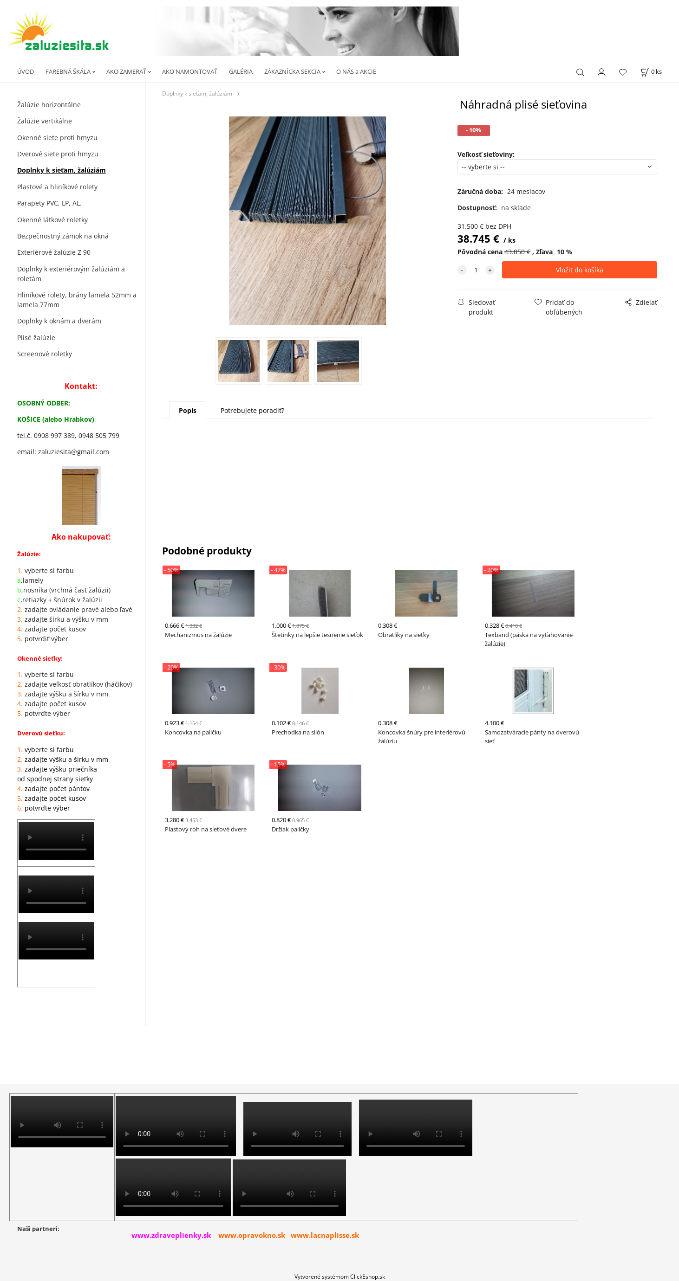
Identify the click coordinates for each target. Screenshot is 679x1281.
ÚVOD (25, 71)
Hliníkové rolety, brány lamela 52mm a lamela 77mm (77, 299)
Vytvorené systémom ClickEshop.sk (339, 1276)
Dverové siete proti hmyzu (57, 153)
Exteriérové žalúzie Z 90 (54, 252)
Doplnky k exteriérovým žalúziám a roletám (71, 273)
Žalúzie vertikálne (44, 120)
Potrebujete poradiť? (252, 410)
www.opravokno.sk (251, 1235)
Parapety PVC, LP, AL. (49, 203)
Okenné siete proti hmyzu (57, 137)
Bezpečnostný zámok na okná (63, 236)
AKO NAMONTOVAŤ (189, 71)
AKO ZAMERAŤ (126, 71)
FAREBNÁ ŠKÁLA (68, 71)
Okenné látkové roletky (52, 219)
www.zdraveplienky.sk (171, 1235)
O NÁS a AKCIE (356, 71)
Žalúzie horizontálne (49, 104)
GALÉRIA (241, 71)
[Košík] (651, 72)
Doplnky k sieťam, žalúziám (61, 170)
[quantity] (476, 269)
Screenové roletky (44, 353)
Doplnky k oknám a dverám (59, 320)
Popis (187, 410)
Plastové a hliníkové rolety (57, 186)
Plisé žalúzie (36, 337)
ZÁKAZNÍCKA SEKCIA (292, 71)
